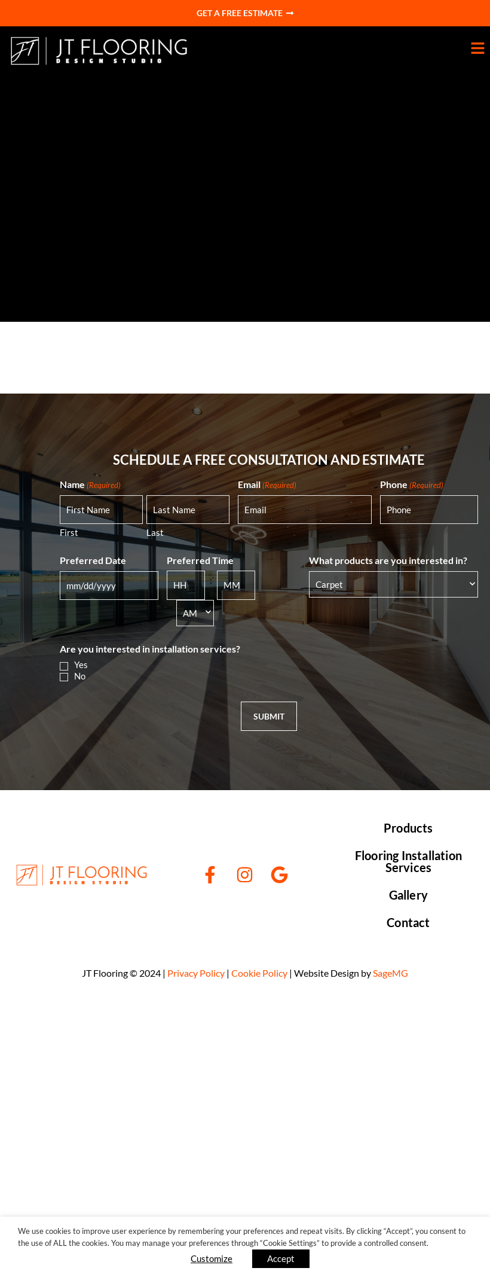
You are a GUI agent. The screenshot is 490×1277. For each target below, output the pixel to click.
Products (408, 828)
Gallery (408, 895)
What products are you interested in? (388, 560)
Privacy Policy (196, 973)
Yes (81, 664)
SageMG (390, 973)
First (69, 532)
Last (155, 532)
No (79, 675)
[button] (336, 50)
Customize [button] (211, 1258)
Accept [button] (281, 1258)
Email (267, 484)
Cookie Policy (259, 973)
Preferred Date (93, 560)
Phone (411, 484)
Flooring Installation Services (408, 861)
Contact (408, 922)
